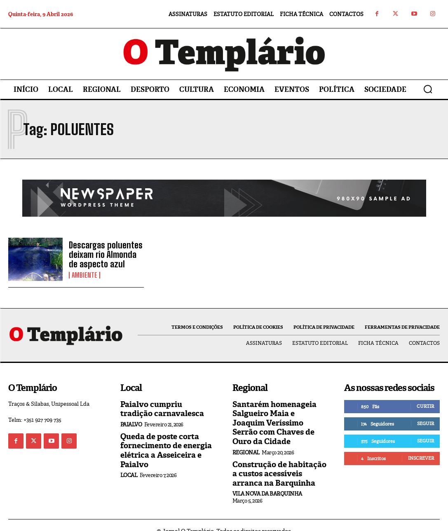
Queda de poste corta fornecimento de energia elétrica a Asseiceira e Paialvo (163, 448)
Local (129, 472)
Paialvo (131, 423)
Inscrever (421, 458)
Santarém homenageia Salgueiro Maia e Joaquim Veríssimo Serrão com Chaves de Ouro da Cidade (278, 417)
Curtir (425, 406)
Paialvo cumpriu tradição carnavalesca (165, 408)
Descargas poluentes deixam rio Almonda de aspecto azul (106, 254)
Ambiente (84, 274)
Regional (246, 441)
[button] (428, 89)
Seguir (425, 423)
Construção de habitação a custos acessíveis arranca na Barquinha (279, 462)
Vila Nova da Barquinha (267, 481)
